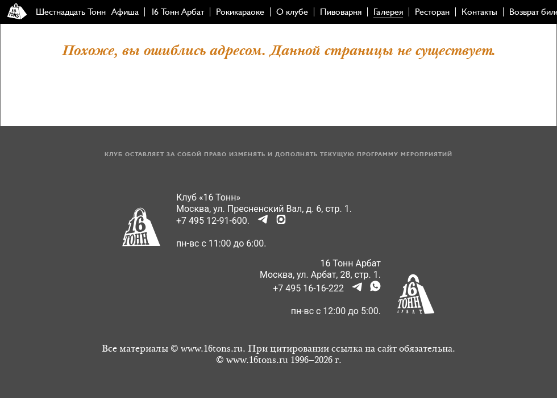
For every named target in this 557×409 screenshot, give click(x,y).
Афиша (125, 12)
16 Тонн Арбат (177, 12)
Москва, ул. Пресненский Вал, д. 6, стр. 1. (264, 208)
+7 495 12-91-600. (213, 220)
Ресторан (432, 12)
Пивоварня (340, 12)
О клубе (292, 12)
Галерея (388, 12)
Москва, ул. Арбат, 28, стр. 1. (320, 274)
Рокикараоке (240, 12)
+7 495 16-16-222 (308, 288)
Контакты (479, 12)
